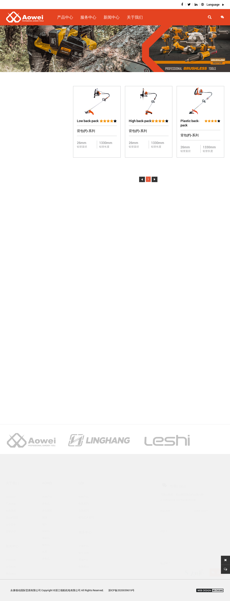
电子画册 (84, 544)
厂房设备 (11, 495)
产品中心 (65, 17)
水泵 (44, 543)
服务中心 (88, 17)
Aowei (47, 474)
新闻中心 (112, 17)
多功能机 (47, 502)
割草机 (46, 495)
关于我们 (135, 17)
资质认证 (11, 523)
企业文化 (11, 516)
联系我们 (84, 558)
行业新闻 (11, 558)
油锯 (44, 509)
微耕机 (46, 529)
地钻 (44, 516)
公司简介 (11, 488)
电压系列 (84, 495)
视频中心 (84, 551)
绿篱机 (46, 522)
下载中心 (84, 537)
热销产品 (47, 488)
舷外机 (46, 536)
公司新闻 (11, 551)
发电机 (46, 550)
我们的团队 (12, 509)
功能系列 (84, 502)
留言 (217, 564)
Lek (81, 474)
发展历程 (11, 502)
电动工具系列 (86, 509)
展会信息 (11, 565)
